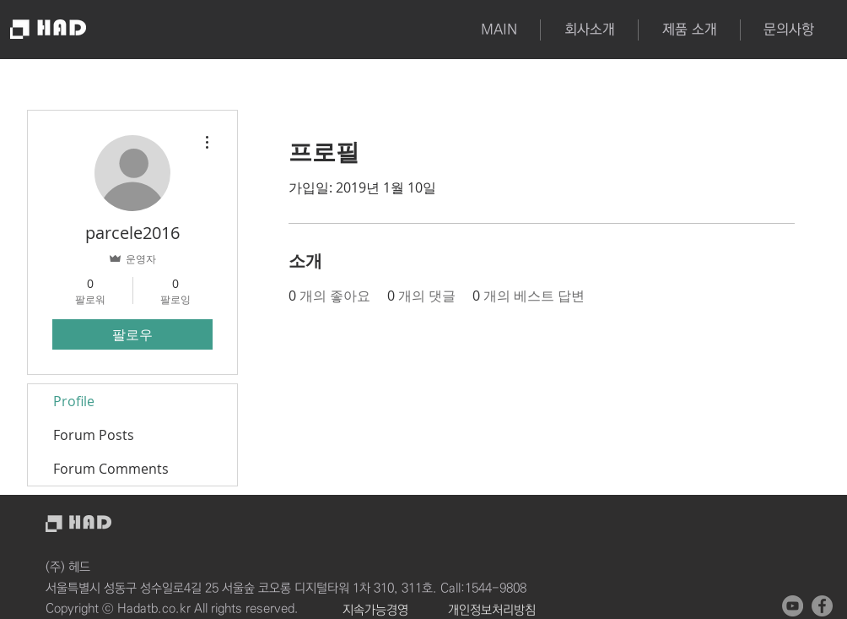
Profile (73, 401)
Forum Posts (93, 435)
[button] (689, 30)
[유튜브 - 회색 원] (792, 605)
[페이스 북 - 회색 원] (822, 605)
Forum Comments (111, 468)
